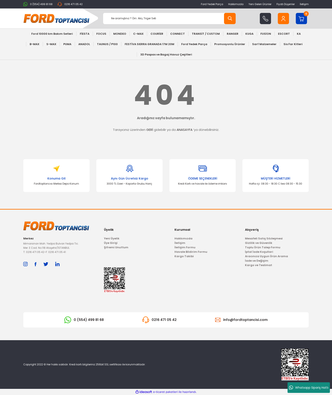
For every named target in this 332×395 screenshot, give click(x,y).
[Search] (169, 18)
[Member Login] (283, 18)
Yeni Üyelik (111, 238)
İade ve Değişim (256, 261)
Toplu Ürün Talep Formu (262, 247)
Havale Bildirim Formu (190, 252)
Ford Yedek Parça (212, 4)
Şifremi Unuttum (116, 247)
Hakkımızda (235, 4)
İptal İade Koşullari (259, 252)
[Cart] (301, 18)
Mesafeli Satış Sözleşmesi (264, 238)
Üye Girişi (111, 243)
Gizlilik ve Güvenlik (258, 243)
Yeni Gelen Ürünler (260, 4)
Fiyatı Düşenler (286, 4)
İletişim (304, 4)
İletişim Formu (184, 247)
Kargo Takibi (184, 256)
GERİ (149, 129)
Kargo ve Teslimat (258, 265)
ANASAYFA (184, 129)
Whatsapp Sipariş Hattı (308, 387)
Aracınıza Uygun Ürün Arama (266, 256)
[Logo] (56, 18)
